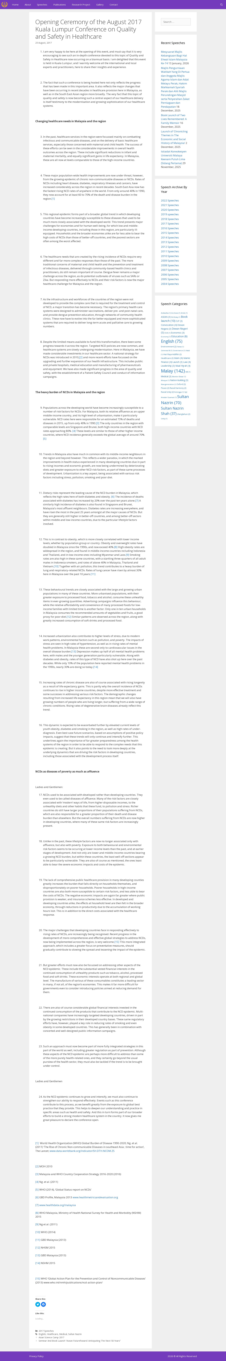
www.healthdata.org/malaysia (57, 1205)
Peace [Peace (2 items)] (165, 388)
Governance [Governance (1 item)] (179, 350)
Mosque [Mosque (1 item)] (165, 380)
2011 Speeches (170, 251)
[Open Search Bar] (221, 4)
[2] (81, 357)
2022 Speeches (170, 200)
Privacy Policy (36, 1356)
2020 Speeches (170, 209)
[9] (127, 554)
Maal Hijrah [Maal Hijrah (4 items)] (182, 365)
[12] (69, 616)
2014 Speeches (170, 237)
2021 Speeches (170, 205)
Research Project (81, 4)
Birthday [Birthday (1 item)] (175, 317)
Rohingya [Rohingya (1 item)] (179, 392)
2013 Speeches (170, 242)
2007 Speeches (170, 270)
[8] (115, 547)
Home (15, 4)
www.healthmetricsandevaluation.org (95, 1197)
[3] (97, 423)
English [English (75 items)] (171, 341)
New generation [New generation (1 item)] (168, 384)
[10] (56, 566)
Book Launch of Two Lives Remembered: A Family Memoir (174, 119)
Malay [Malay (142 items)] (173, 371)
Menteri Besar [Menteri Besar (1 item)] (179, 377)
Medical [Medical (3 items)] (166, 376)
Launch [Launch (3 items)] (178, 362)
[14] (95, 667)
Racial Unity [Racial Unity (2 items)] (167, 392)
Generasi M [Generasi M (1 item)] (166, 350)
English (42, 1334)
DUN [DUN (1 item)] (167, 333)
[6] (113, 496)
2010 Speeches (170, 256)
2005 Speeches (170, 279)
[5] (44, 438)
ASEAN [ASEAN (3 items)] (166, 316)
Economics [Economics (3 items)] (178, 332)
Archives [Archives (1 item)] (175, 313)
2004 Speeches (170, 284)
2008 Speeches (170, 265)
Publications (59, 4)
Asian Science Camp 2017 (51, 1337)
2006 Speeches (170, 274)
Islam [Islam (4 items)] (178, 357)
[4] (74, 431)
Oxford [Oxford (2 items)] (181, 384)
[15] (116, 942)
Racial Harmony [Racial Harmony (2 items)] (178, 388)
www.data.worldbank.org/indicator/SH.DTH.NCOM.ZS (82, 1151)
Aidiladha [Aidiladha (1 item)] (166, 313)
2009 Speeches (170, 260)
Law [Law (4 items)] (187, 361)
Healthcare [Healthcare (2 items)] (167, 358)
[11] (93, 574)
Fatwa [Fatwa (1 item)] (180, 347)
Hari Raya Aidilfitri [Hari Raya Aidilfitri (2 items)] (172, 354)
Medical (63, 1334)
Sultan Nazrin (75, 1334)
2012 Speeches (170, 246)
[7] (137, 500)
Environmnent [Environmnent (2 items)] (168, 346)
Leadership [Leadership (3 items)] (168, 365)
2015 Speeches (170, 233)
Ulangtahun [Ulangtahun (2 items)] (183, 414)
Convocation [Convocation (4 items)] (169, 324)
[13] (73, 651)
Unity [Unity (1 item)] (164, 419)
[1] (53, 198)
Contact (114, 4)
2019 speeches (170, 214)
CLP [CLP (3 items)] (179, 321)
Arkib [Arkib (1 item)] (184, 313)
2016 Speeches (170, 228)
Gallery (100, 4)
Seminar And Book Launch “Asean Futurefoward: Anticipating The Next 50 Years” (80, 1340)
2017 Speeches (46, 1330)
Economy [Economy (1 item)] (166, 337)
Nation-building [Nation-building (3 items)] (179, 380)
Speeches (42, 4)
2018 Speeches (170, 219)
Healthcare (52, 1334)
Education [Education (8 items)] (179, 336)
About (28, 4)
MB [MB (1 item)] (187, 372)
